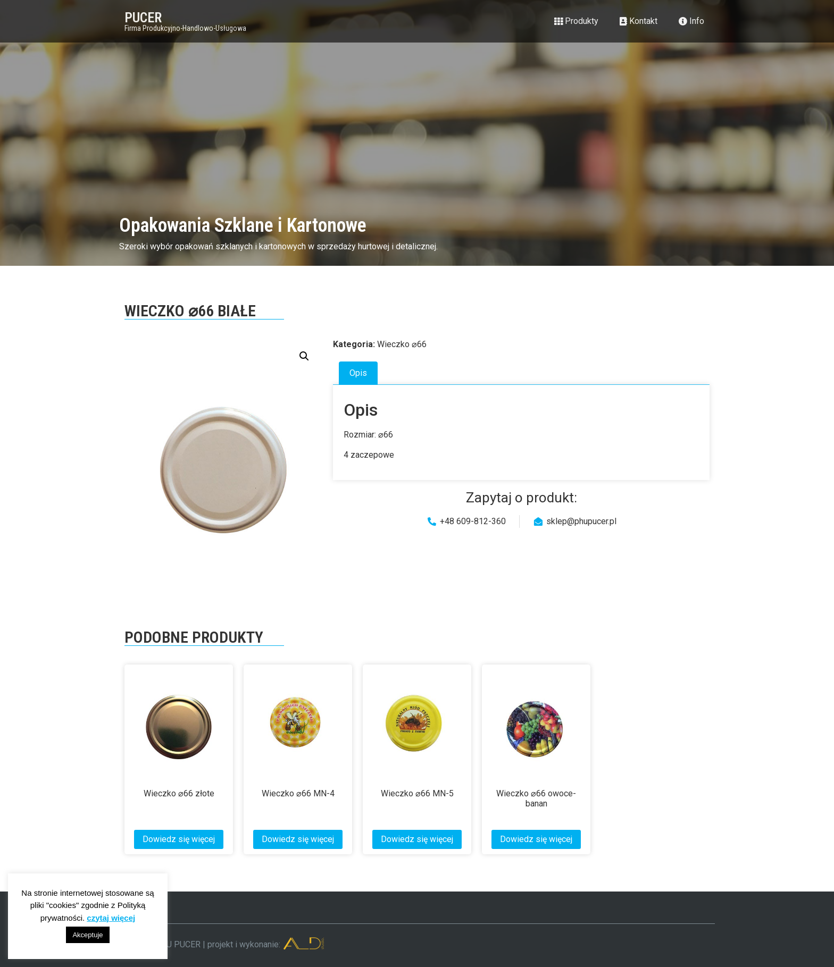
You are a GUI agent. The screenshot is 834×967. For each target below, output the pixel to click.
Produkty (576, 21)
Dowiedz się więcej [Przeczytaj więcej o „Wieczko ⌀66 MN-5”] (417, 839)
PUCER (143, 18)
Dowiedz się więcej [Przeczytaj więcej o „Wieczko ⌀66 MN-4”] (298, 839)
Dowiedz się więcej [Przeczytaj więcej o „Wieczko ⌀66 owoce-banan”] (536, 839)
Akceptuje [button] (87, 935)
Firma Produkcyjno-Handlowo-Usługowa (185, 28)
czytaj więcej (111, 917)
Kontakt (638, 21)
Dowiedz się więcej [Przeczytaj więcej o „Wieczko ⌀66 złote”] (179, 839)
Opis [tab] (358, 373)
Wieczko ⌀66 (402, 344)
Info (691, 21)
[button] (304, 356)
